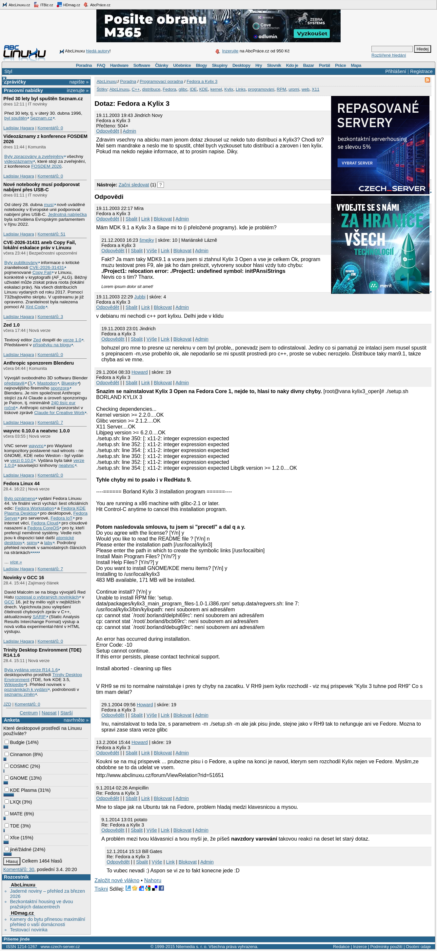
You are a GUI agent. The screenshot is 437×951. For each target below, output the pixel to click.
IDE (193, 89)
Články (161, 65)
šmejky (146, 240)
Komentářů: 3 (50, 316)
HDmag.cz (68, 5)
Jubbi (139, 296)
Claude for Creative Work (59, 412)
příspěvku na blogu (52, 344)
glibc (183, 89)
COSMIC (17, 766)
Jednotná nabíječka (67, 214)
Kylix (228, 89)
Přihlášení (395, 71)
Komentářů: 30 (18, 869)
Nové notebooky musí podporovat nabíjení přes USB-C (41, 187)
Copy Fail (41, 272)
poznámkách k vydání (26, 689)
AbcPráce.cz (96, 5)
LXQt (13, 802)
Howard (139, 372)
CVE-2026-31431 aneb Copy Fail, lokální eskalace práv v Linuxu (39, 245)
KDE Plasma (21, 790)
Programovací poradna (161, 81)
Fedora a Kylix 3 (202, 81)
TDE (12, 825)
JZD (7, 704)
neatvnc (66, 465)
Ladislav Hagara (18, 127)
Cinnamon (18, 754)
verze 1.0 (72, 339)
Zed (37, 339)
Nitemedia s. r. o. (192, 946)
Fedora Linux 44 (21, 483)
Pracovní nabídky (23, 90)
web (305, 89)
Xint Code (35, 306)
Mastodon (47, 383)
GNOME (16, 778)
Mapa (356, 65)
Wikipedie (14, 684)
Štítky (102, 89)
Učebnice (182, 65)
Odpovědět (107, 131)
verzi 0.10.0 (21, 460)
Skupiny (219, 65)
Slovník (274, 65)
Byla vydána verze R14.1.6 (31, 669)
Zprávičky (15, 82)
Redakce (341, 946)
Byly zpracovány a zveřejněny (34, 156)
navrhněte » (76, 720)
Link (145, 218)
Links (241, 89)
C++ (136, 89)
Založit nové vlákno (116, 880)
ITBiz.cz (43, 5)
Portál (324, 65)
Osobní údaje (418, 946)
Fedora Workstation (34, 508)
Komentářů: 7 (50, 422)
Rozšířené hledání (388, 55)
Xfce (12, 837)
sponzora (59, 388)
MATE (14, 813)
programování (261, 89)
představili (14, 383)
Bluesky (69, 383)
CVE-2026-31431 (47, 267)
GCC (9, 601)
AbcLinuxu (23, 884)
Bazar (308, 65)
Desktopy (241, 65)
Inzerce (360, 946)
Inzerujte (230, 50)
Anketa (12, 720)
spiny (32, 542)
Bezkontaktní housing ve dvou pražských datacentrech (41, 904)
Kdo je (292, 65)
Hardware (119, 65)
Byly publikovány (21, 262)
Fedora (169, 89)
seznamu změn (19, 694)
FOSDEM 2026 (46, 166)
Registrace (421, 71)
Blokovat (163, 218)
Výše (152, 250)
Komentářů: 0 (50, 127)
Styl (8, 71)
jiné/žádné (18, 849)
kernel (216, 89)
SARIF (39, 616)
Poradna (84, 65)
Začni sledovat (134, 184)
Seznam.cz (41, 118)
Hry (258, 65)
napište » (79, 82)
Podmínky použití (386, 946)
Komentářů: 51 (51, 234)
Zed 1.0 (11, 325)
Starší (66, 712)
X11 (315, 89)
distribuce (151, 89)
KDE (203, 89)
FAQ (101, 65)
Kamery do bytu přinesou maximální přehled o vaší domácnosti (47, 922)
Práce (340, 65)
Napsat (49, 712)
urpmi (293, 89)
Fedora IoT (61, 518)
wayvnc (36, 445)
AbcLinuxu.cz (16, 5)
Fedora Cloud (44, 523)
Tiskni (101, 889)
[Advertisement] (171, 166)
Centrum (29, 712)
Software (141, 65)
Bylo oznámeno (19, 498)
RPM (281, 89)
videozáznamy (18, 161)
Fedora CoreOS (43, 527)
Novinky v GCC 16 (23, 577)
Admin (129, 131)
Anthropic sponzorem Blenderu (38, 363)
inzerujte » (78, 90)
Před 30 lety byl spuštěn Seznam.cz (43, 98)
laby (48, 542)
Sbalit (131, 218)
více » (16, 562)
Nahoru (152, 880)
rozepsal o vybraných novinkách (47, 597)
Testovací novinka (28, 929)
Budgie (15, 742)
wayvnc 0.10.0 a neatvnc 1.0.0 (36, 430)
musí (49, 204)
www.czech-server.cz (60, 946)
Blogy (201, 65)
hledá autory (97, 50)
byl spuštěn (15, 118)
